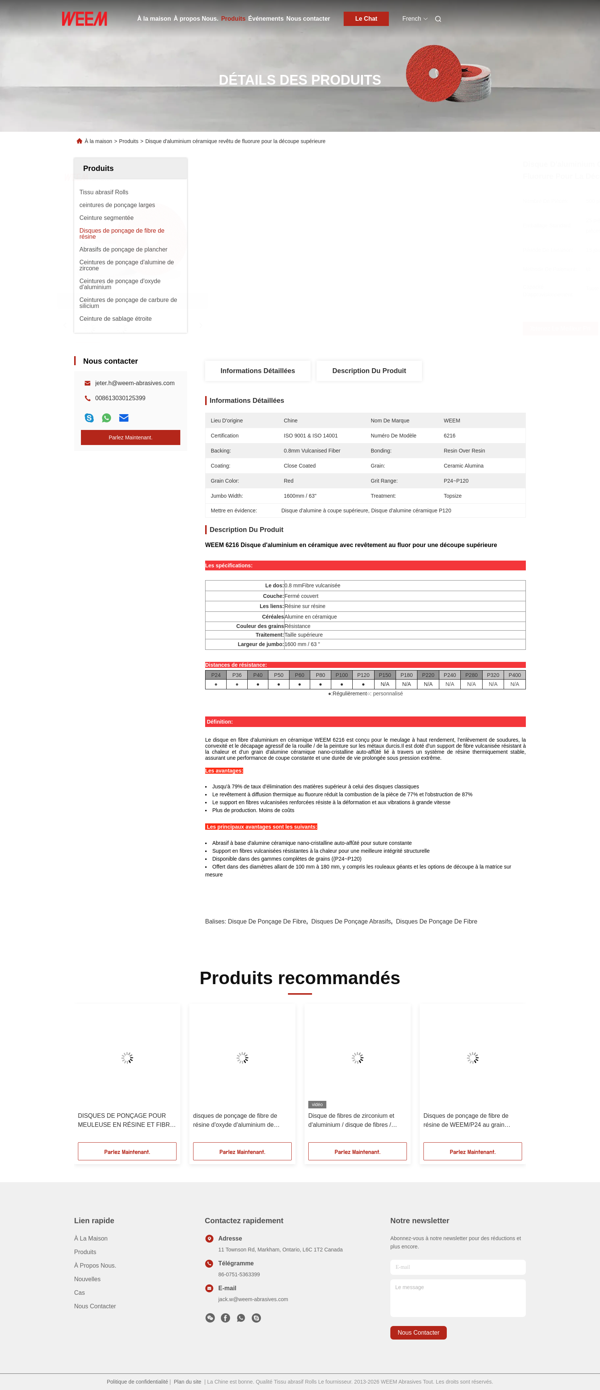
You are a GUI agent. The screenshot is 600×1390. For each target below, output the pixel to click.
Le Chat (366, 18)
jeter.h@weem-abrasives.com (135, 383)
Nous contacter (308, 18)
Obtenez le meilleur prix (416, 329)
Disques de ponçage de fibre (436, 921)
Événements (265, 18)
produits (85, 1252)
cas (79, 1292)
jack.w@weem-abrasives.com (253, 1299)
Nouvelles (87, 1279)
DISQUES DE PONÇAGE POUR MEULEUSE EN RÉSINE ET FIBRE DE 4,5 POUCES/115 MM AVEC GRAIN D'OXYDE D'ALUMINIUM (126, 1121)
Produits (233, 18)
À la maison (154, 18)
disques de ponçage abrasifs (351, 921)
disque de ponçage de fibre (267, 921)
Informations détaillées (258, 371)
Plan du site (187, 1382)
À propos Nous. (196, 18)
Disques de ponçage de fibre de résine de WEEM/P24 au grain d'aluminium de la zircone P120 (466, 1121)
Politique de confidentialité (137, 1382)
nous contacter (418, 1332)
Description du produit (369, 371)
